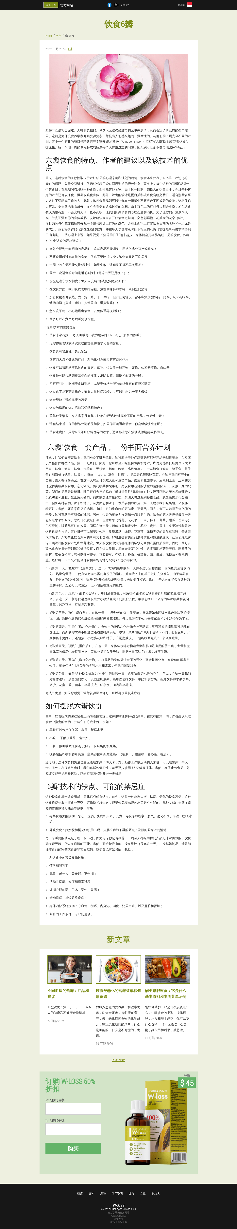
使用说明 (117, 1193)
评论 (91, 1193)
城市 (131, 1193)
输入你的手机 (54, 1120)
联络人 (156, 1193)
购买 (73, 1148)
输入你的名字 (54, 1100)
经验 (103, 1193)
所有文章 (118, 1060)
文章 (143, 1193)
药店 (80, 1193)
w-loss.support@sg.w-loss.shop (118, 1209)
